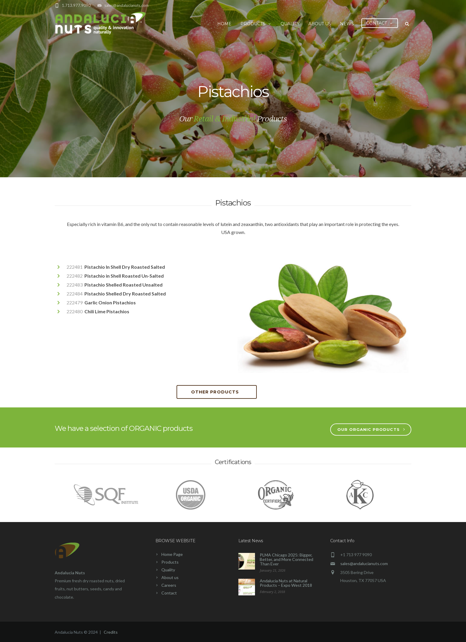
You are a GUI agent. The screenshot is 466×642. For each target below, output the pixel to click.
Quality (290, 23)
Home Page (172, 554)
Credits (111, 632)
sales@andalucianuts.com (126, 5)
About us (319, 23)
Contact (379, 23)
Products (256, 23)
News (347, 23)
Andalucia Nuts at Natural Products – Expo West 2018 (286, 583)
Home (224, 23)
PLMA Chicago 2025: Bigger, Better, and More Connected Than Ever (286, 559)
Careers (168, 585)
